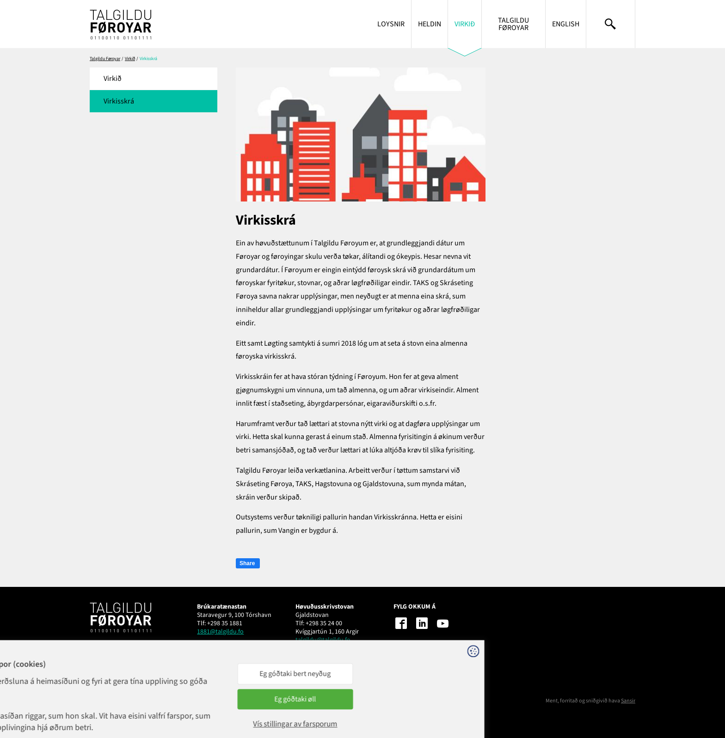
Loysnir (391, 24)
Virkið (465, 24)
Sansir (628, 701)
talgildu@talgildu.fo (322, 640)
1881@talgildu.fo (220, 631)
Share (247, 563)
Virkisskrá (119, 101)
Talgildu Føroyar (513, 24)
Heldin (429, 24)
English (565, 24)
